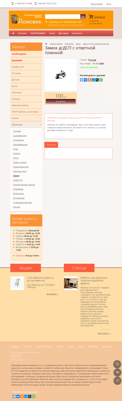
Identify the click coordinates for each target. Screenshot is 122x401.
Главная (14, 346)
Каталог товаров (56, 44)
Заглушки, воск (20, 171)
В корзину (60, 101)
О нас (52, 33)
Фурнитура (69, 44)
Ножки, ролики (19, 162)
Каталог (22, 33)
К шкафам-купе (20, 136)
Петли (16, 158)
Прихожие (27, 92)
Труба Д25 (18, 180)
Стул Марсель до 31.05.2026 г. (34, 283)
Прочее (16, 207)
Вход (109, 4)
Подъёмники (18, 198)
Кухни (27, 86)
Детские (27, 80)
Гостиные (27, 73)
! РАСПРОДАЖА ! (38, 33)
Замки (78, 44)
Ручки (15, 149)
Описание (51, 144)
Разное (27, 118)
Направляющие (20, 144)
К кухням (17, 131)
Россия (92, 59)
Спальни (27, 99)
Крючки (16, 153)
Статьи (70, 346)
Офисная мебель (27, 105)
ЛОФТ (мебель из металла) (27, 112)
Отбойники (18, 189)
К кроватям (18, 140)
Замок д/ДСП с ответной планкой (96, 44)
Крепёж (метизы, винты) (24, 185)
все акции (51, 294)
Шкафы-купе (27, 67)
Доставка (63, 33)
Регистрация (97, 4)
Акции (60, 346)
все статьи (103, 333)
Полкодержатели (21, 167)
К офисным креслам (22, 202)
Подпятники (18, 193)
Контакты (77, 33)
